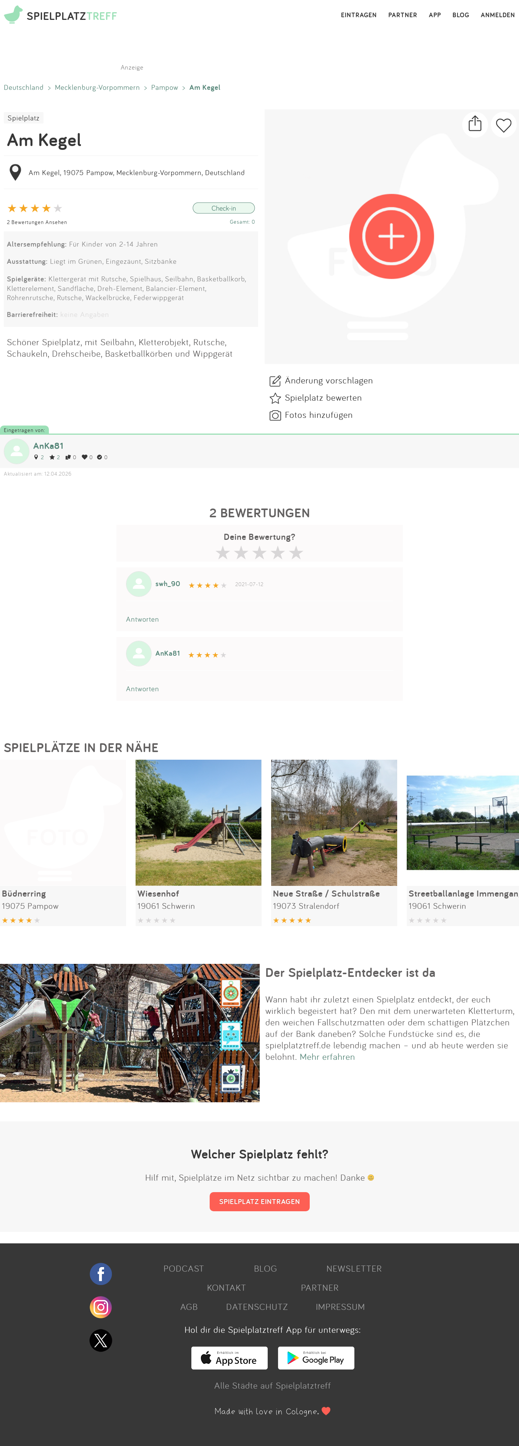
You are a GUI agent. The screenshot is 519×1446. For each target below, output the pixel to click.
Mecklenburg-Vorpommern (97, 87)
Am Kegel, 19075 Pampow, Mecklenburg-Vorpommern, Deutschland (137, 172)
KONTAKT (226, 1287)
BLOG (461, 15)
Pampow (164, 87)
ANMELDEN (498, 15)
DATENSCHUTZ (257, 1306)
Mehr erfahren (327, 1056)
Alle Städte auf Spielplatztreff (272, 1385)
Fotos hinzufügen (319, 414)
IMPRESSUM (340, 1306)
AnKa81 (48, 446)
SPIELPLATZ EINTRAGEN (259, 1201)
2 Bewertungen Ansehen (37, 222)
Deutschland (24, 87)
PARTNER (402, 15)
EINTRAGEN (359, 15)
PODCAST (183, 1268)
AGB (189, 1306)
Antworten (142, 619)
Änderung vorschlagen (329, 380)
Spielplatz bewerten (323, 397)
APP (435, 15)
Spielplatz (24, 117)
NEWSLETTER (354, 1268)
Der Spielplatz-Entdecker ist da (350, 972)
